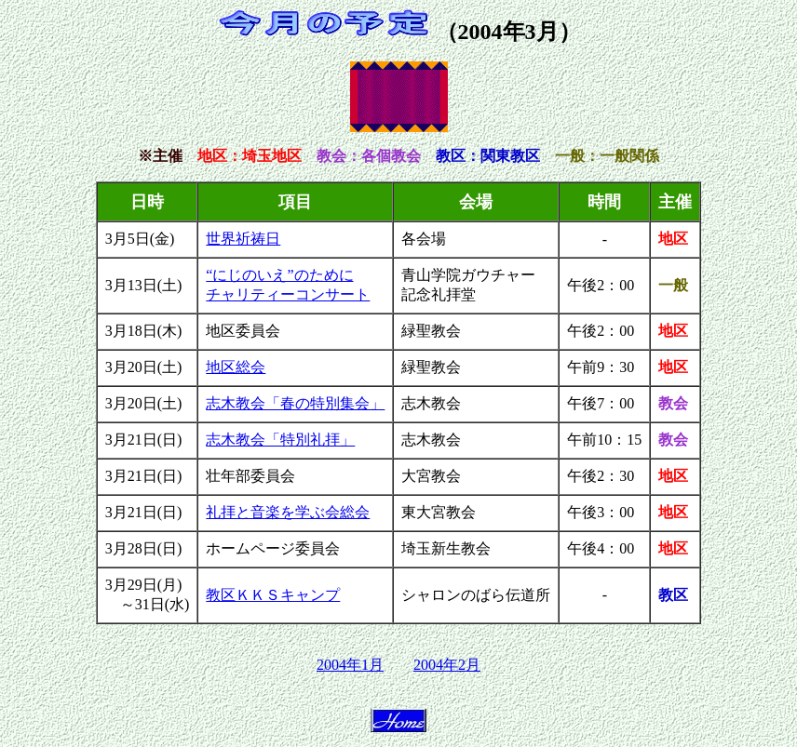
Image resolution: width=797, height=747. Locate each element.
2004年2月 (446, 665)
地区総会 (235, 367)
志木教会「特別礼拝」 (280, 439)
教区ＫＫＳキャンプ (273, 595)
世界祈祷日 (243, 239)
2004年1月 (350, 665)
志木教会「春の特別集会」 (295, 403)
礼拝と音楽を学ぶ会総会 (288, 512)
